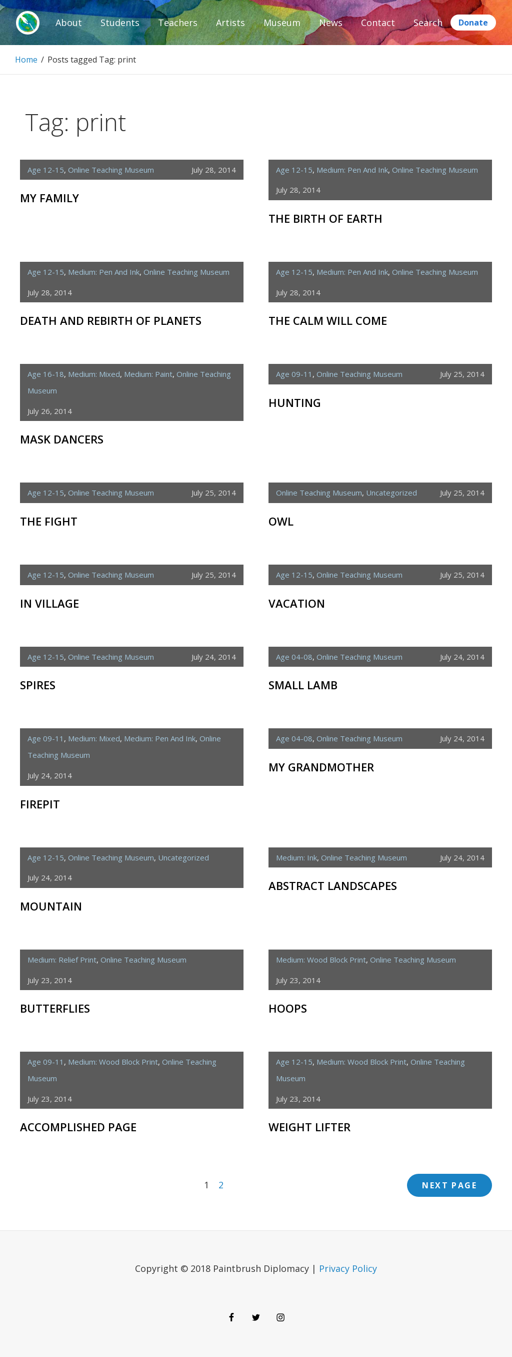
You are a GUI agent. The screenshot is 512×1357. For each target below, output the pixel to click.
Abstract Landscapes (332, 885)
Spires (38, 684)
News (330, 23)
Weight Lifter (309, 1126)
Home (26, 59)
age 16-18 (46, 374)
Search (428, 23)
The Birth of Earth (325, 218)
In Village (49, 603)
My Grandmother (321, 766)
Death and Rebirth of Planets (111, 320)
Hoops (287, 1008)
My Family (49, 197)
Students (120, 23)
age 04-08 (294, 657)
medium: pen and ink (352, 170)
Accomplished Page (78, 1126)
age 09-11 (294, 374)
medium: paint (148, 374)
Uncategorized (391, 493)
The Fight (49, 521)
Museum (282, 23)
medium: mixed (94, 374)
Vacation (296, 603)
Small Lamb (303, 684)
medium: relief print (62, 960)
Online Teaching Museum (111, 170)
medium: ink (296, 857)
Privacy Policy (348, 1268)
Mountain (51, 906)
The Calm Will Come (327, 320)
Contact (378, 23)
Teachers (178, 23)
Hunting (294, 402)
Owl (281, 521)
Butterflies (55, 1008)
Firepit (40, 803)
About (69, 23)
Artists (230, 23)
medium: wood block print (321, 960)
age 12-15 (46, 170)
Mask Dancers (62, 438)
